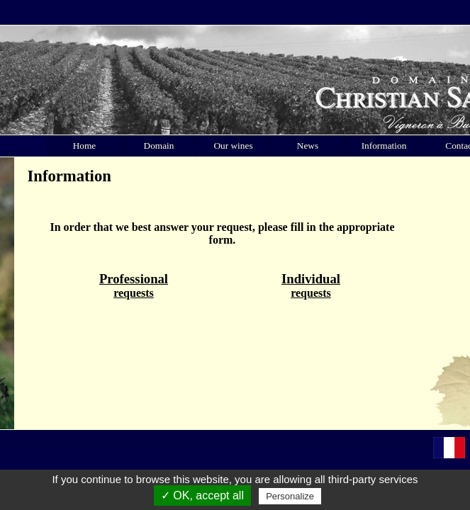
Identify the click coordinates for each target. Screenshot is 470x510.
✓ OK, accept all (202, 495)
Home (84, 145)
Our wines (232, 145)
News (307, 145)
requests (133, 285)
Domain (159, 145)
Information (384, 145)
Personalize (290, 496)
